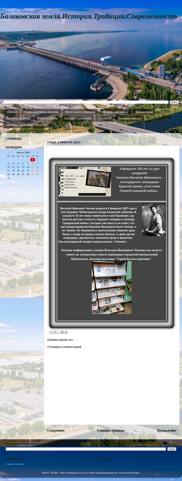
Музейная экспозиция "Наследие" (27, 124)
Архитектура (143, 112)
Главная (12, 112)
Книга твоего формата (80, 112)
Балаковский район (18, 118)
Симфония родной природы (41, 112)
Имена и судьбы (47, 118)
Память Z (104, 118)
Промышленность (129, 118)
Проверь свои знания (115, 112)
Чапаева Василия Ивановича (138, 177)
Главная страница (110, 430)
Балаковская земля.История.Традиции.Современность (88, 16)
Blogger (136, 472)
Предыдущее (166, 430)
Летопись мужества (77, 118)
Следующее (56, 430)
